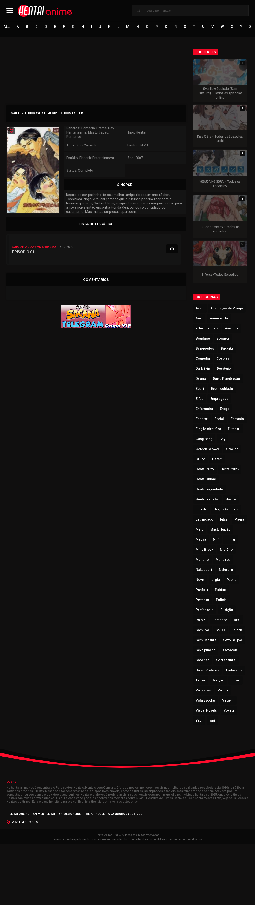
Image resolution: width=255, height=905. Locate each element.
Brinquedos (205, 349)
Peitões (221, 590)
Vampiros (203, 690)
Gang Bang (204, 439)
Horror (230, 499)
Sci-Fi (220, 630)
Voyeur (229, 711)
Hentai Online (18, 814)
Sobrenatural (226, 660)
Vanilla (223, 690)
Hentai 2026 (230, 469)
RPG (237, 620)
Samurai (202, 630)
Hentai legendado (209, 489)
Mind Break (204, 550)
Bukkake (227, 349)
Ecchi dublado (222, 389)
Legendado (204, 519)
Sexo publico (206, 650)
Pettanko (202, 600)
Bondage (203, 338)
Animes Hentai (44, 814)
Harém (217, 459)
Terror (201, 680)
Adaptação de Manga (227, 308)
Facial (219, 419)
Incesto (201, 509)
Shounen (202, 660)
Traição (218, 680)
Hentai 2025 (205, 469)
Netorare (226, 570)
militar (230, 540)
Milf (216, 540)
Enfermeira (204, 409)
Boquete (223, 338)
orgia (215, 580)
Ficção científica (208, 429)
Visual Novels (206, 711)
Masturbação (220, 530)
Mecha (201, 540)
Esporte (202, 419)
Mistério (226, 550)
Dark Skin (203, 369)
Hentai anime (206, 479)
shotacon (229, 650)
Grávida (232, 449)
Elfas (199, 399)
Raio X (201, 620)
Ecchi (200, 389)
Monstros (223, 560)
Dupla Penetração (226, 379)
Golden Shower (207, 449)
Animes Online (69, 814)
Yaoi (199, 721)
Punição (226, 610)
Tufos (235, 680)
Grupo (200, 459)
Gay (222, 439)
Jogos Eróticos (226, 509)
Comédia (203, 359)
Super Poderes (207, 670)
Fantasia (237, 419)
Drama (201, 379)
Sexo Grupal (232, 640)
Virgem (228, 700)
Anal (199, 318)
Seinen (237, 630)
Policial (222, 600)
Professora (205, 610)
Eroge (224, 409)
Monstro (202, 560)
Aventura (232, 328)
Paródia (202, 590)
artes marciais (207, 328)
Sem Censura (206, 640)
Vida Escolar (205, 700)
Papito (232, 580)
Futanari (234, 429)
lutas (224, 519)
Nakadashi (204, 570)
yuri (212, 721)
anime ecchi (218, 318)
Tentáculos (234, 670)
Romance (219, 620)
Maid (199, 530)
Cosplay (223, 359)
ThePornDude (94, 814)
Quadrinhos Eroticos (125, 814)
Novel (200, 580)
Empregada (219, 399)
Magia (239, 519)
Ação (200, 308)
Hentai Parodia (207, 499)
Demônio (224, 369)
